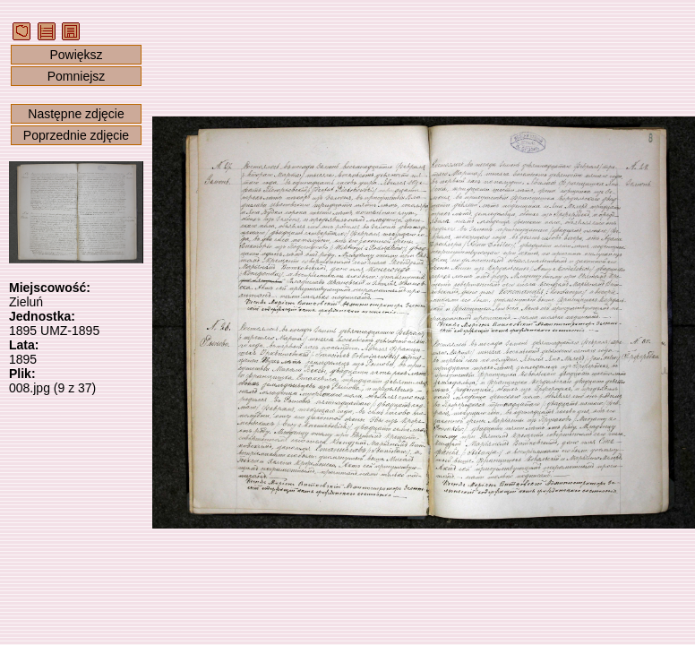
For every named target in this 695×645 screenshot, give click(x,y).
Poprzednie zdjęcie (76, 135)
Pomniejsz (76, 76)
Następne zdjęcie (76, 114)
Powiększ (75, 54)
